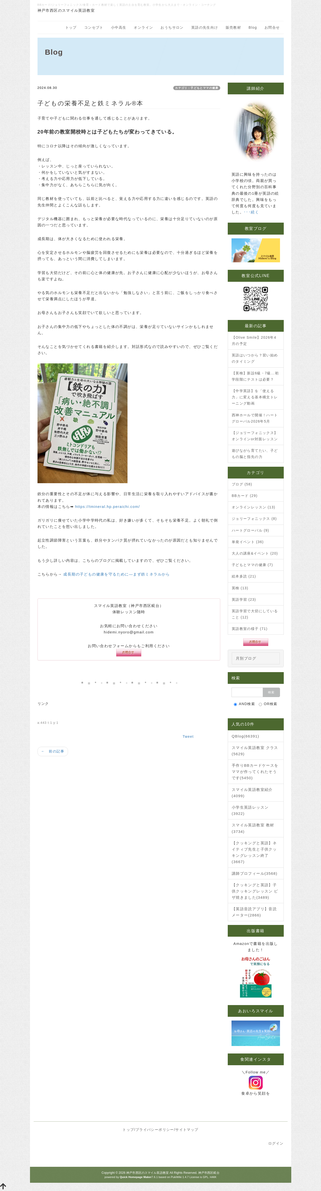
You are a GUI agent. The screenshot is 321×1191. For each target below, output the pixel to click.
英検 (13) (240, 588)
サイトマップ (186, 1130)
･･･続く (251, 212)
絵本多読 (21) (244, 576)
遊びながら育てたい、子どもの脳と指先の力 (255, 453)
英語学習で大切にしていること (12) (255, 614)
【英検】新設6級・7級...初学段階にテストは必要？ (255, 376)
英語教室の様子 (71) (250, 629)
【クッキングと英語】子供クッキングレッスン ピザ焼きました (255, 891)
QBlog (245, 736)
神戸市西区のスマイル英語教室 (147, 1173)
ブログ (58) (242, 484)
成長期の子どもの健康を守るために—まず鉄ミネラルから (116, 574)
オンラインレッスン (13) (253, 507)
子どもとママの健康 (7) (252, 565)
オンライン (143, 27)
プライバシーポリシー (155, 1130)
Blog (252, 27)
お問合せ (272, 27)
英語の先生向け (204, 27)
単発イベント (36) (248, 542)
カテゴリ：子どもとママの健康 (196, 87)
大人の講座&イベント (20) (255, 553)
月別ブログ (246, 658)
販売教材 (233, 27)
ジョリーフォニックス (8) (254, 519)
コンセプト (94, 27)
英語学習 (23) (244, 599)
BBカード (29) (245, 496)
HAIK (213, 1177)
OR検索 (268, 704)
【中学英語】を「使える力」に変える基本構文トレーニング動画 (255, 397)
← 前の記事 (52, 751)
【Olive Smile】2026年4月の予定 (254, 340)
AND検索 (244, 704)
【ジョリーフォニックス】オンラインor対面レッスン (255, 436)
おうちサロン (172, 27)
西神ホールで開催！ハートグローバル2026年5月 (255, 418)
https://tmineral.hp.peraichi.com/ (107, 506)
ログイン (276, 1143)
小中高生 (118, 27)
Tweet (188, 737)
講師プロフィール (255, 873)
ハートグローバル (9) (250, 530)
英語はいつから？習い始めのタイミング (255, 358)
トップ (71, 27)
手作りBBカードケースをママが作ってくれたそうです (255, 771)
